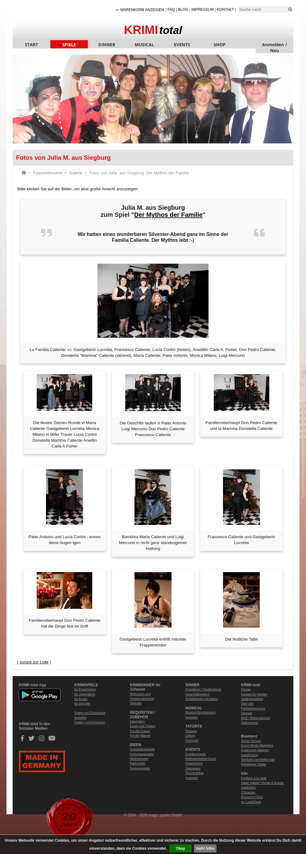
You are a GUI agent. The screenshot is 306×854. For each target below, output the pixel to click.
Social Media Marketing (257, 745)
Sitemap (246, 713)
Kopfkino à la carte (254, 778)
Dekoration (137, 721)
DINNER (106, 44)
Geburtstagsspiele (142, 749)
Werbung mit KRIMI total (258, 759)
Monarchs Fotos (252, 797)
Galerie (75, 173)
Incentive (191, 778)
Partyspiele (137, 763)
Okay (180, 848)
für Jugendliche (84, 694)
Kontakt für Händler (254, 694)
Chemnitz (191, 740)
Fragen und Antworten (89, 722)
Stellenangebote (252, 699)
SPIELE (69, 44)
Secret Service (251, 741)
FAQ (171, 9)
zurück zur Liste (33, 662)
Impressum (202, 9)
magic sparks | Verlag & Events (262, 783)
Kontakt (225, 9)
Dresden (191, 731)
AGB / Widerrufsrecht (255, 718)
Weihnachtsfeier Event (200, 759)
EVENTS (182, 44)
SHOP (219, 44)
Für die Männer (140, 735)
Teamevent (193, 768)
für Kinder (81, 699)
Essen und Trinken (142, 726)
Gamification (249, 755)
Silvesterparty (139, 759)
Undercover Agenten (255, 750)
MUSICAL (144, 44)
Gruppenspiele (140, 768)
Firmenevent (194, 763)
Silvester (136, 703)
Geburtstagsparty (142, 754)
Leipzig (190, 735)
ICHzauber (248, 792)
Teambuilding (194, 773)
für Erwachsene (85, 689)
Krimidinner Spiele (253, 764)
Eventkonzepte (195, 754)
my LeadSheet (251, 802)
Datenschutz (249, 722)
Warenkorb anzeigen (142, 10)
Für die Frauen (140, 731)
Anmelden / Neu (274, 45)
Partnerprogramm (253, 708)
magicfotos (248, 787)
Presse (245, 689)
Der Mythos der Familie (168, 214)
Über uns (247, 703)
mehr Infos (205, 848)
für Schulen (82, 703)
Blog (183, 9)
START (31, 44)
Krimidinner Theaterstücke (203, 689)
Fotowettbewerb (48, 173)
